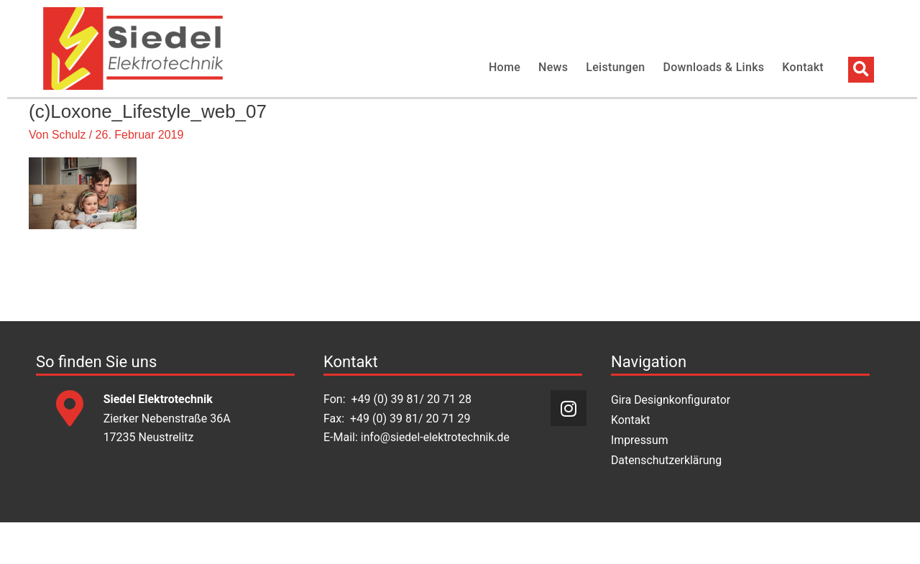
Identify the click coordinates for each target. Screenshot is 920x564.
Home (504, 67)
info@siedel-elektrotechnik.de (436, 479)
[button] (861, 70)
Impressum (640, 482)
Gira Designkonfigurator (671, 442)
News (553, 67)
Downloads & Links (714, 67)
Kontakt (803, 67)
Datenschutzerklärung (667, 502)
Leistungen (615, 67)
